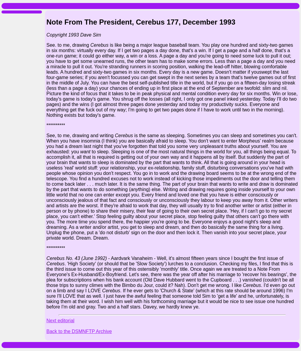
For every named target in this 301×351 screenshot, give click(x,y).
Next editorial (60, 320)
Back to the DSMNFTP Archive (79, 331)
